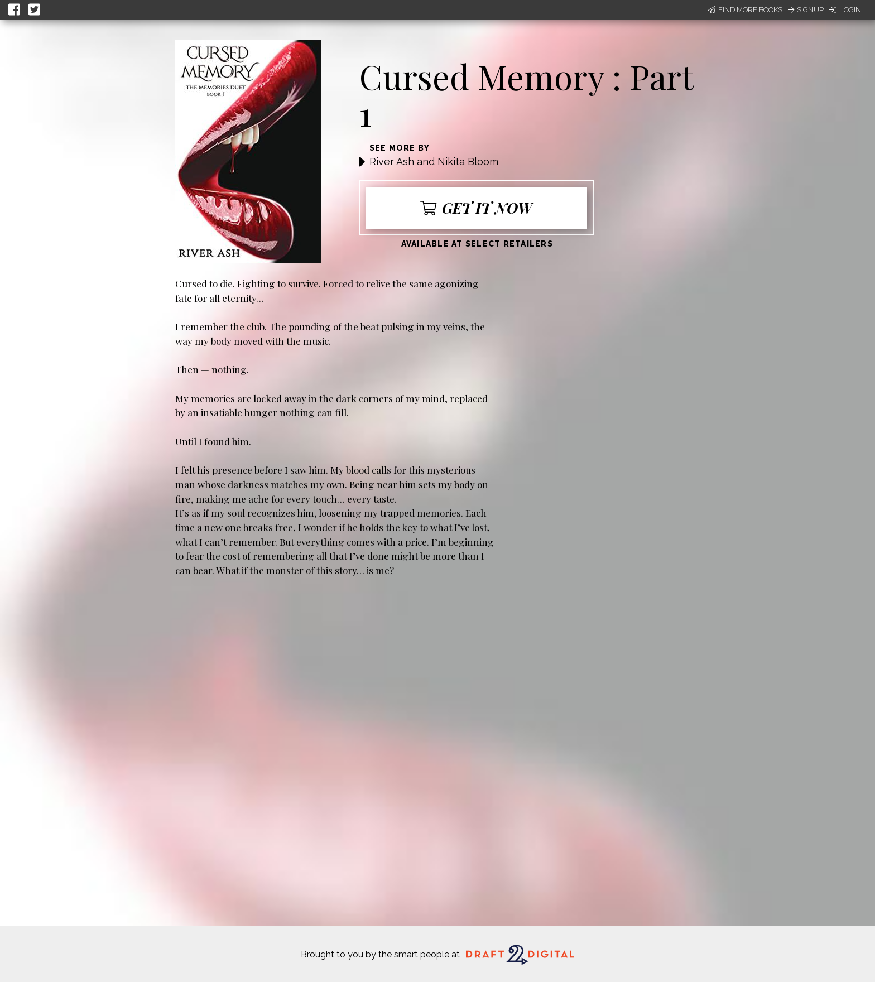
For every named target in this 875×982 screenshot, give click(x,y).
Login (845, 10)
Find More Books (745, 10)
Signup (806, 10)
